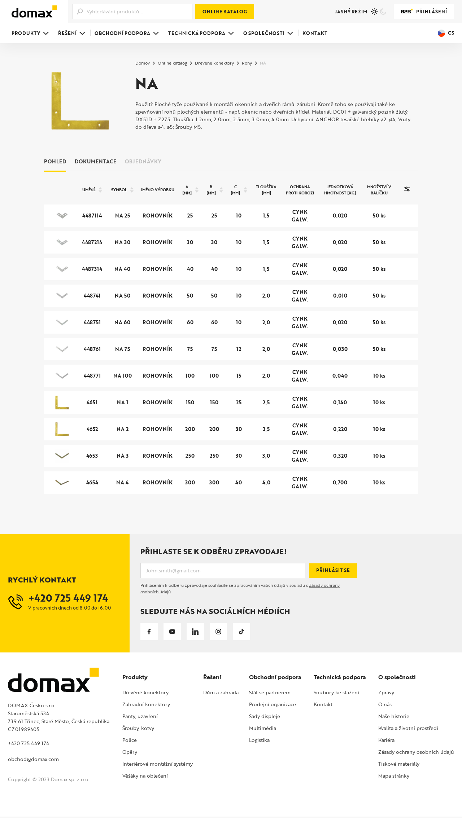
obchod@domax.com (33, 761)
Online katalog (224, 11)
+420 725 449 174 (28, 745)
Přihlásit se (333, 572)
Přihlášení (424, 11)
